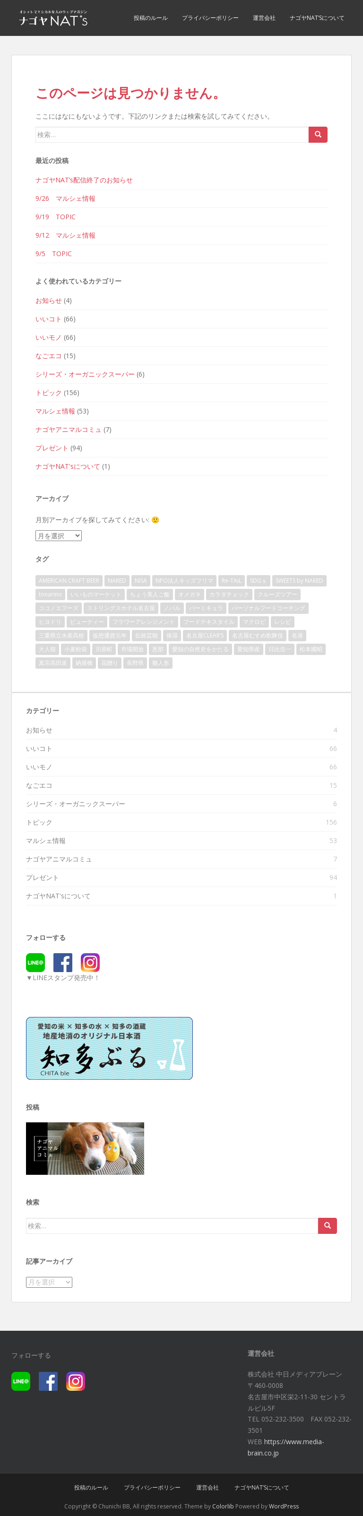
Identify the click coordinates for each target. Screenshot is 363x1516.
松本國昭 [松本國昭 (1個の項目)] (311, 649)
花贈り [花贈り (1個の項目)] (109, 663)
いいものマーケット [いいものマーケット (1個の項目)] (95, 594)
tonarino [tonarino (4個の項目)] (50, 594)
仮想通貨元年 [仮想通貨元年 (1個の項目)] (110, 635)
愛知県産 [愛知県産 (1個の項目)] (248, 649)
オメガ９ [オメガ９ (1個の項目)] (189, 594)
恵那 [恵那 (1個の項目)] (158, 649)
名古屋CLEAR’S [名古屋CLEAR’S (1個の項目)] (205, 635)
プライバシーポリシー (210, 18)
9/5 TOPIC (53, 253)
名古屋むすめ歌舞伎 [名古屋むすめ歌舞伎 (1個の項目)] (257, 635)
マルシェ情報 (55, 410)
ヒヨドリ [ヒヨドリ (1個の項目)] (50, 622)
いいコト (48, 318)
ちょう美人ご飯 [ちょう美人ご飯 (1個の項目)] (150, 594)
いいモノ (48, 337)
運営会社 (264, 18)
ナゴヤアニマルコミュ (68, 429)
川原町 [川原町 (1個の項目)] (103, 649)
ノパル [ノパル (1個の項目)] (172, 608)
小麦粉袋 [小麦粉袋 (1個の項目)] (75, 649)
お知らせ (48, 300)
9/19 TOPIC (55, 216)
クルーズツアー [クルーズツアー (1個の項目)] (277, 594)
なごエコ (48, 355)
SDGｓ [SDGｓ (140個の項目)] (258, 581)
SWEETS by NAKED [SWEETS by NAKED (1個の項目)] (299, 581)
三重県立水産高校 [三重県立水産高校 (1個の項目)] (61, 635)
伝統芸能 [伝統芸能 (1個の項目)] (146, 635)
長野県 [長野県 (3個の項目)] (135, 663)
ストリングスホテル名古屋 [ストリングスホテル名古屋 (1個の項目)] (121, 608)
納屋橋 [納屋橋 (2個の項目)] (84, 663)
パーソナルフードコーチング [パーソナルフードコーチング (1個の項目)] (268, 608)
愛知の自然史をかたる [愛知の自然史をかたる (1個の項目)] (200, 649)
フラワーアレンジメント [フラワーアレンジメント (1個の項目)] (143, 622)
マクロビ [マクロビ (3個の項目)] (254, 622)
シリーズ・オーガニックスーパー (85, 374)
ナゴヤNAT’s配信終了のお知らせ (84, 179)
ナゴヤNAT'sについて (67, 466)
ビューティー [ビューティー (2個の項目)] (87, 622)
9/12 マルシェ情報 (65, 235)
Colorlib (223, 1506)
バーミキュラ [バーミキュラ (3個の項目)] (206, 608)
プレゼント (52, 447)
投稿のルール (151, 18)
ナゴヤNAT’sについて (317, 18)
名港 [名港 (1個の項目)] (297, 635)
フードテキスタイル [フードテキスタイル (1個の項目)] (208, 622)
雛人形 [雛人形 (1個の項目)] (160, 663)
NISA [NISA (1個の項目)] (141, 581)
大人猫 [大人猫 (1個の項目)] (47, 649)
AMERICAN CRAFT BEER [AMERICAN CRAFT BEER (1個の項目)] (69, 581)
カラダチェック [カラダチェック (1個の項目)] (229, 594)
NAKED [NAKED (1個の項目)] (117, 581)
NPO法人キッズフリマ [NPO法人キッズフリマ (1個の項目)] (184, 581)
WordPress (284, 1506)
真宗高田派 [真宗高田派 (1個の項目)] (53, 663)
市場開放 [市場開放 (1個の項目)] (132, 649)
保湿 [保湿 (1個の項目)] (172, 635)
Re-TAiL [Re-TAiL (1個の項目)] (232, 581)
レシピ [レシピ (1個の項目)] (282, 622)
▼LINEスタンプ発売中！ (63, 977)
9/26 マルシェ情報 (65, 198)
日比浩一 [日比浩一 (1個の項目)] (279, 649)
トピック (48, 392)
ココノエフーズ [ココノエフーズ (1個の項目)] (58, 608)
